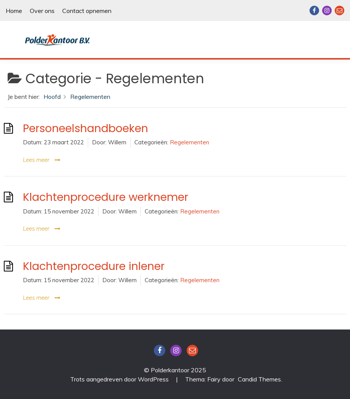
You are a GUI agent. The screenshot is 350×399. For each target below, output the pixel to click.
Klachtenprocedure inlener (94, 266)
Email (339, 10)
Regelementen (189, 142)
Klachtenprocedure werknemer (105, 197)
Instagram (327, 10)
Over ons (42, 11)
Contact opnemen (86, 11)
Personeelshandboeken (85, 128)
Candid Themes (259, 379)
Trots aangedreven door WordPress (120, 379)
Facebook (314, 10)
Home (14, 11)
